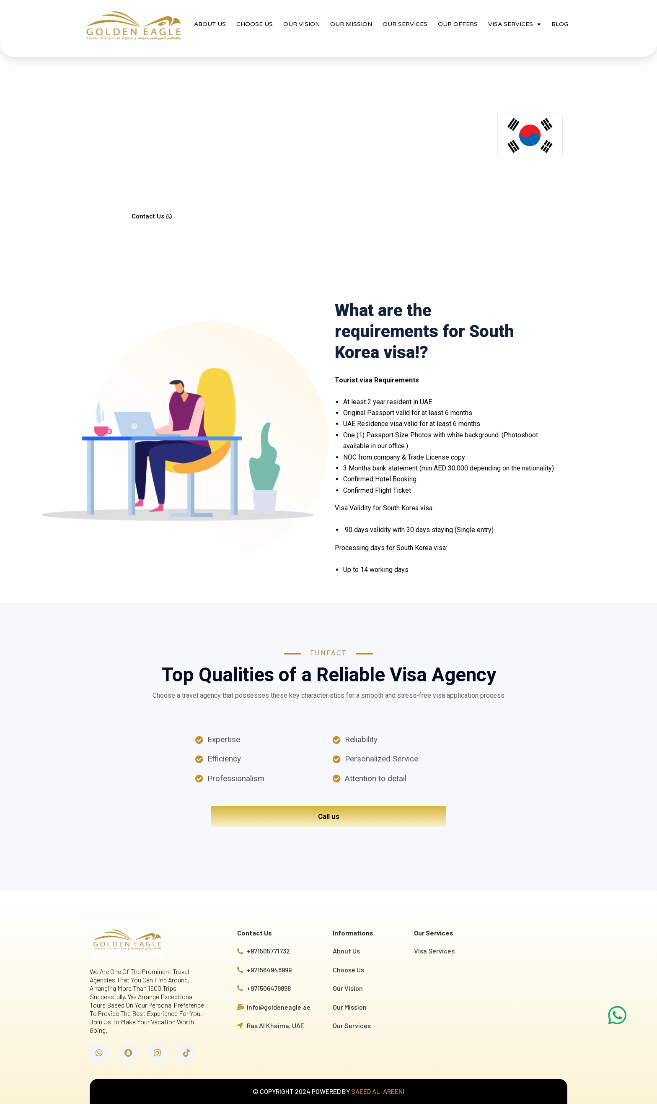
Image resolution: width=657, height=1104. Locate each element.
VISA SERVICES (514, 24)
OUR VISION (301, 24)
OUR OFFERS (458, 24)
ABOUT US (210, 24)
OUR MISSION (351, 24)
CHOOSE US (254, 24)
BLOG (559, 24)
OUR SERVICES (405, 24)
